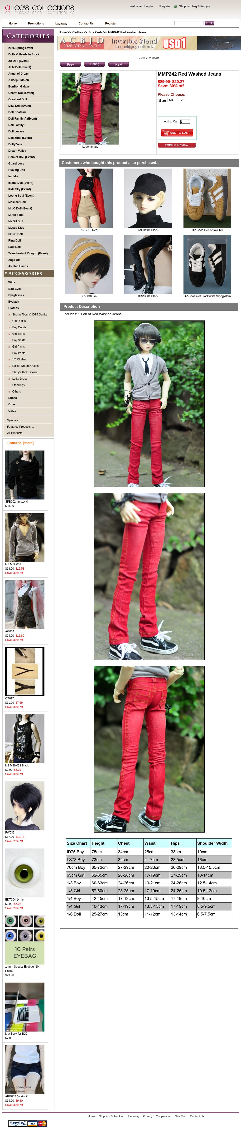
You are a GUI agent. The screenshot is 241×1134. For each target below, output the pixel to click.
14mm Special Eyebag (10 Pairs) (24, 967)
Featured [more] (20, 443)
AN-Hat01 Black (148, 230)
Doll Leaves (16, 131)
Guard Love (16, 163)
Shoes (12, 398)
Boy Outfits (18, 327)
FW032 (24, 831)
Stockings (18, 385)
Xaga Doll (14, 260)
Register (165, 6)
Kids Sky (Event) (19, 189)
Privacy (147, 1116)
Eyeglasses (16, 295)
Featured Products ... (20, 426)
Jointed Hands (18, 266)
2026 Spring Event (20, 48)
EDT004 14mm (24, 898)
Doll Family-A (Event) (22, 118)
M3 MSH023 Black (24, 764)
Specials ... (14, 420)
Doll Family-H (17, 125)
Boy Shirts (18, 340)
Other (12, 404)
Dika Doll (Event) (19, 105)
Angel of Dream (18, 73)
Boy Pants (95, 32)
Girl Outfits (18, 321)
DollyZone (15, 144)
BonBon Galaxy (18, 86)
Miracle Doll (16, 215)
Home (13, 23)
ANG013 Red (89, 230)
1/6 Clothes (19, 359)
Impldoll (13, 176)
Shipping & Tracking (112, 1116)
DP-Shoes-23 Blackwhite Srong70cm (207, 296)
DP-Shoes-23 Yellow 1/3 (207, 230)
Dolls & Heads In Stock (23, 54)
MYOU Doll (15, 221)
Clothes (77, 32)
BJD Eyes (14, 289)
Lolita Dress (19, 378)
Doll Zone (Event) (20, 138)
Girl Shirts (18, 333)
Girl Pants (18, 346)
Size (162, 100)
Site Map (180, 1116)
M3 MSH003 (24, 563)
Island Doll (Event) (20, 182)
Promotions (36, 23)
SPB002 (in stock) (24, 500)
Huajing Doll (16, 170)
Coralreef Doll (17, 99)
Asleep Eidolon (18, 80)
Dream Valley (17, 150)
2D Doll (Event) (18, 61)
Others (16, 391)
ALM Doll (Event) (19, 67)
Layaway (61, 23)
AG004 (24, 630)
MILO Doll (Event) (20, 208)
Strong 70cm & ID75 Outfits (29, 314)
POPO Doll (15, 234)
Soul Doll (14, 247)
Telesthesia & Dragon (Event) (28, 253)
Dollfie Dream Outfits (25, 366)
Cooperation (163, 1116)
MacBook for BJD (24, 1032)
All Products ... (16, 433)
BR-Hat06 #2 (89, 296)
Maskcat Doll (17, 202)
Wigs (11, 282)
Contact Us (86, 23)
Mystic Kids (16, 227)
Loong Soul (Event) (21, 195)
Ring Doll (14, 240)
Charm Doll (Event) (21, 93)
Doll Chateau (17, 112)
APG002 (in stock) (24, 1095)
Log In (148, 6)
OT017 (24, 697)
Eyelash (13, 301)
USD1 (12, 410)
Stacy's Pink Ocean (24, 372)
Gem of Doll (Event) (21, 157)
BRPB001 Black (148, 296)
